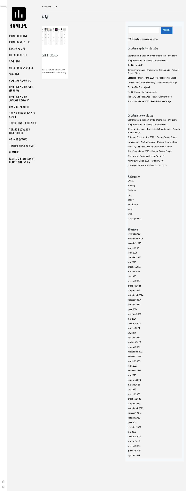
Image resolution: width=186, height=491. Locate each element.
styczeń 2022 (144, 475)
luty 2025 (142, 306)
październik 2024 (145, 324)
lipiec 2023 (142, 395)
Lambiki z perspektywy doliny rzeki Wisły (23, 160)
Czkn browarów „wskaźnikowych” (21, 98)
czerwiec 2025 (144, 287)
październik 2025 (145, 268)
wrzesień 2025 (144, 273)
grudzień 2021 (144, 480)
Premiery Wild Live (21, 42)
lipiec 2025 (142, 282)
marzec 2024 (144, 357)
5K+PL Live (16, 61)
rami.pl (20, 25)
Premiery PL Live (20, 36)
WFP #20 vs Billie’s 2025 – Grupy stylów (155, 190)
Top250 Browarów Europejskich (21, 131)
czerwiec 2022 (144, 456)
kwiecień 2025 (144, 296)
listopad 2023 (144, 376)
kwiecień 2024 (144, 353)
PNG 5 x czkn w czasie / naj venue (153, 39)
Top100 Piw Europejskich (25, 123)
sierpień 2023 (144, 390)
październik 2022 (145, 437)
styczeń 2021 (144, 485)
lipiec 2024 (142, 338)
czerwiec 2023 (144, 400)
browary (141, 215)
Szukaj (175, 30)
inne (140, 224)
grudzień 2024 (144, 315)
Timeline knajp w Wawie (24, 146)
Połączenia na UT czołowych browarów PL (157, 64)
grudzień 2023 (144, 372)
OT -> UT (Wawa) (20, 139)
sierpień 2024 (144, 334)
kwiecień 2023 (144, 409)
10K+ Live (16, 74)
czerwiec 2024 (144, 343)
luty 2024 (142, 362)
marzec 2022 (144, 470)
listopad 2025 (144, 263)
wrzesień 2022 (144, 442)
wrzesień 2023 (144, 386)
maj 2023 (142, 405)
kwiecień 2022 (144, 466)
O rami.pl (16, 152)
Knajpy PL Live (18, 48)
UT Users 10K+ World (23, 68)
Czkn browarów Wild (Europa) (23, 88)
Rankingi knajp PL (21, 107)
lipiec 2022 (142, 452)
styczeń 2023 (144, 423)
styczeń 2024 (144, 367)
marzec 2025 (144, 301)
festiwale (142, 219)
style (140, 243)
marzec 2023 (144, 414)
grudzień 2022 (144, 428)
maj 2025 (142, 291)
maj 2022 (142, 461)
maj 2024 (142, 348)
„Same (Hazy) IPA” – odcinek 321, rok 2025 (157, 195)
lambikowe (62, 46)
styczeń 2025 (144, 310)
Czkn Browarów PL (21, 80)
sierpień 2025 (144, 277)
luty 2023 (142, 419)
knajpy (51, 46)
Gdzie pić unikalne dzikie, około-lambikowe (63, 54)
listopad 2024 (144, 320)
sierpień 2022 (144, 447)
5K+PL (141, 210)
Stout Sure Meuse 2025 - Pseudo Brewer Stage (159, 114)
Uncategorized (144, 248)
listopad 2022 (144, 433)
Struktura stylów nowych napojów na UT (156, 185)
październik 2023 (145, 381)
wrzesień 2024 (144, 329)
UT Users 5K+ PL (20, 55)
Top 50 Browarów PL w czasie (24, 114)
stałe (140, 238)
